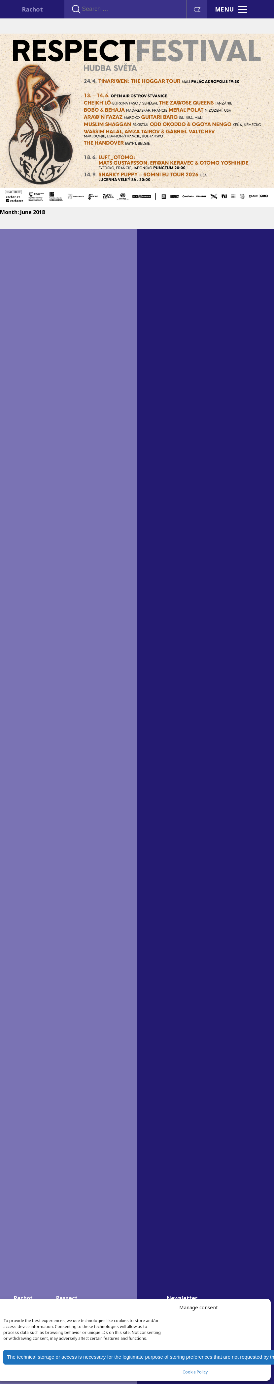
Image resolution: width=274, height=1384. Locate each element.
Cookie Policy (195, 1372)
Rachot (32, 9)
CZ (197, 9)
